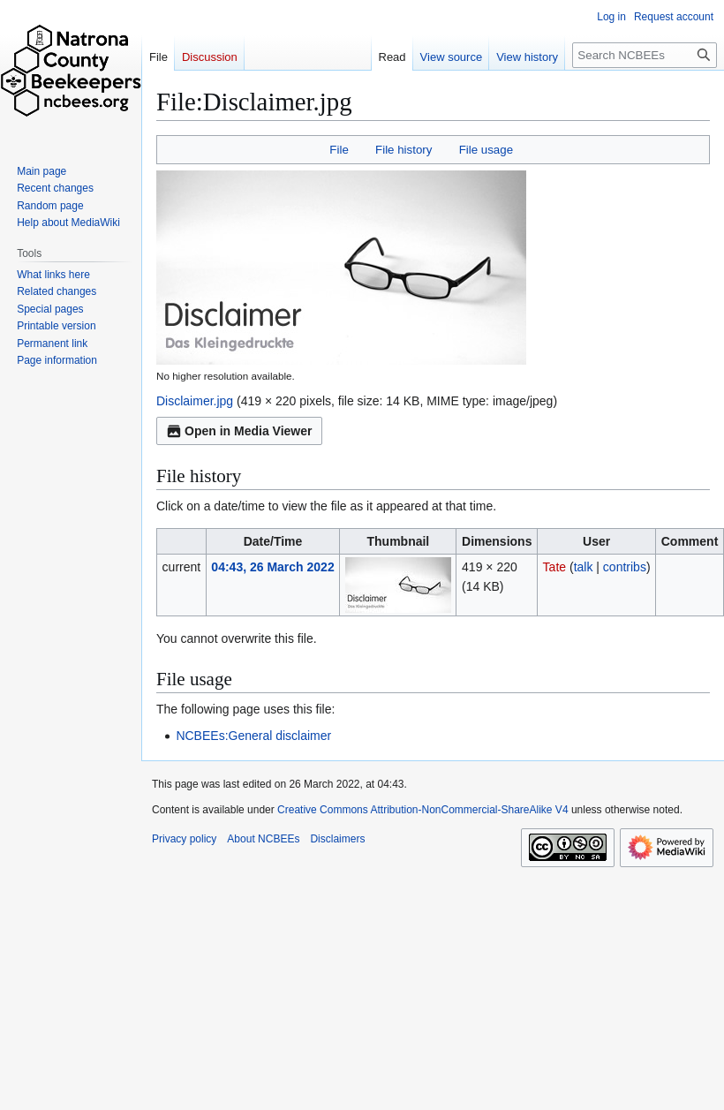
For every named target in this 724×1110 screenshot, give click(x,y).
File (338, 149)
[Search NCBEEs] (644, 55)
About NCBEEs (263, 839)
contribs (624, 567)
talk (583, 567)
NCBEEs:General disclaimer (253, 736)
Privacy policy (184, 839)
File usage (486, 149)
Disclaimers (337, 839)
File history (403, 149)
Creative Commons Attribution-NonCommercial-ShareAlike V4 (422, 810)
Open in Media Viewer (239, 431)
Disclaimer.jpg (194, 401)
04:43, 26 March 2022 (272, 567)
